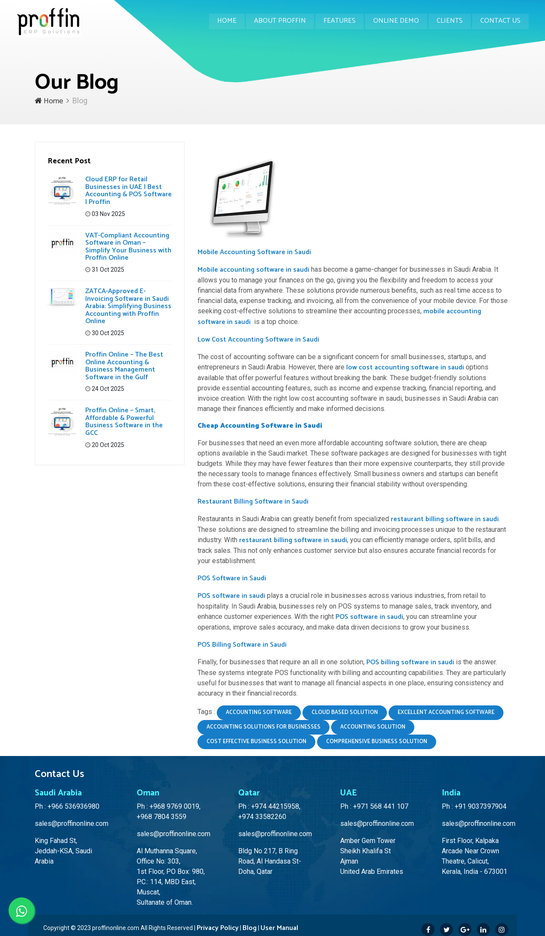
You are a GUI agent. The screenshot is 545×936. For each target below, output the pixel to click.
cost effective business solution (256, 741)
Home (222, 21)
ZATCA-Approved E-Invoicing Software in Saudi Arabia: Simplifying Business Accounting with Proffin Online (128, 306)
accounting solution (372, 727)
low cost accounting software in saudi (405, 367)
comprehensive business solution (376, 741)
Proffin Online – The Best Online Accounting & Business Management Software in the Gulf (124, 366)
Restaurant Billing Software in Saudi (253, 501)
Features (336, 21)
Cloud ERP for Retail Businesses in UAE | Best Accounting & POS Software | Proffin (128, 191)
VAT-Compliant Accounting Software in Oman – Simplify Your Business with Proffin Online (128, 247)
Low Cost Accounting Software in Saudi (258, 339)
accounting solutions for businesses (263, 727)
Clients (448, 21)
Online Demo (394, 21)
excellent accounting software (446, 712)
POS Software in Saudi (232, 578)
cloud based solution (344, 712)
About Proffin (276, 21)
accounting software (259, 712)
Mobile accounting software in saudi (253, 270)
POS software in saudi (231, 596)
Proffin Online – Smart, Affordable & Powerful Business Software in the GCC (124, 422)
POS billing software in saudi (410, 662)
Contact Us (500, 21)
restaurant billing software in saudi (445, 519)
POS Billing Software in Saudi (242, 645)
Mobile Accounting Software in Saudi (254, 252)
